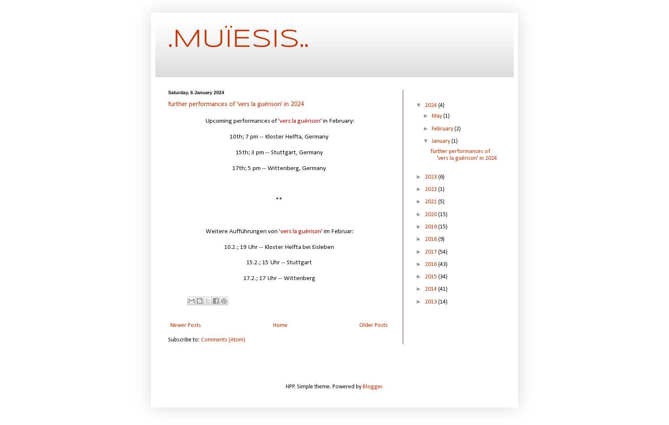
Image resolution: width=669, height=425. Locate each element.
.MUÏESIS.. (238, 39)
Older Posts (373, 325)
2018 (431, 239)
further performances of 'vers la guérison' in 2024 (236, 104)
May (437, 116)
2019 (431, 227)
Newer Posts (185, 325)
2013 (431, 302)
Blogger (372, 387)
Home (280, 325)
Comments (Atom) (223, 340)
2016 (431, 264)
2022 (431, 189)
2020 (431, 214)
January (441, 141)
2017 (431, 252)
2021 (431, 202)
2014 (431, 289)
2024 (431, 105)
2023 (431, 177)
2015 (431, 277)
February (443, 129)
